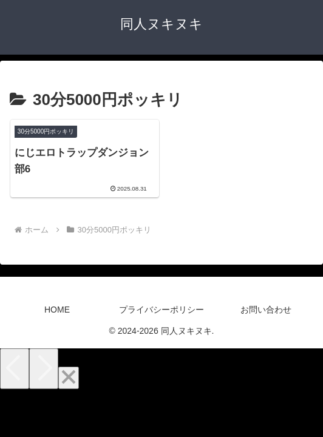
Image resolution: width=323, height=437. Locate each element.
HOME (57, 309)
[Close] (68, 378)
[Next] (43, 368)
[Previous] (14, 368)
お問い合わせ (265, 309)
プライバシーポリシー (161, 309)
